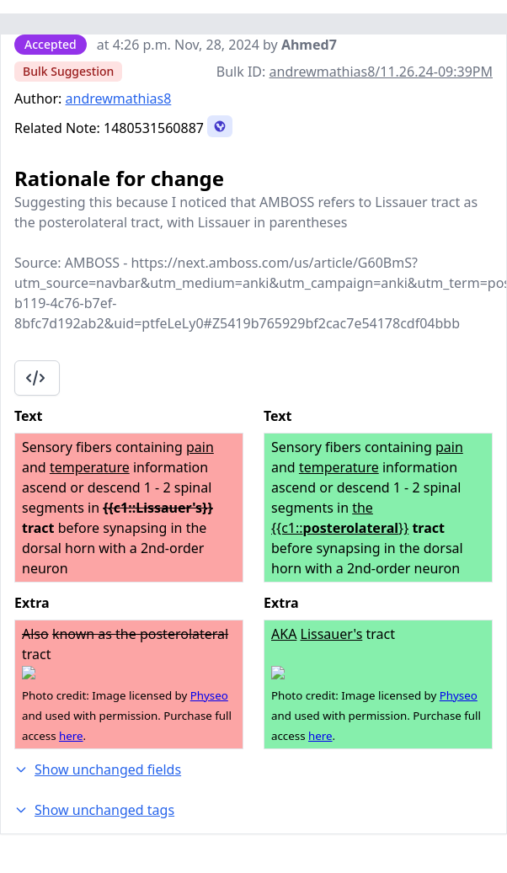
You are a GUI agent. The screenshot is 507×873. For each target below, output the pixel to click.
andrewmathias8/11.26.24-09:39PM (381, 71)
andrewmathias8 (119, 98)
